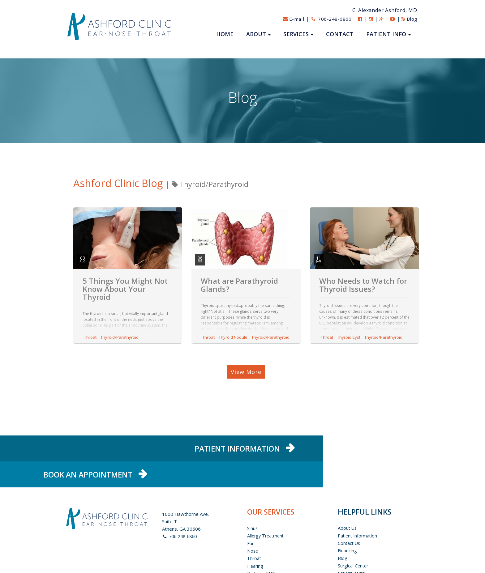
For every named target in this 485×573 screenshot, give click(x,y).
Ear (250, 520)
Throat (90, 337)
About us (348, 505)
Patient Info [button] (388, 34)
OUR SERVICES (272, 489)
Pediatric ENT (262, 550)
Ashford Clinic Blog (122, 182)
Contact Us (349, 520)
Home (225, 34)
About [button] (258, 34)
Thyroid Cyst (348, 337)
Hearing (255, 542)
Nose (253, 527)
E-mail (288, 18)
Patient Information (358, 513)
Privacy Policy (352, 557)
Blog (408, 18)
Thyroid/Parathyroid (120, 337)
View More (246, 372)
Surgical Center (354, 542)
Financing (347, 527)
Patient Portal (352, 550)
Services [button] (298, 34)
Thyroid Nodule (233, 337)
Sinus (252, 505)
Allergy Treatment (266, 513)
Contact (340, 34)
